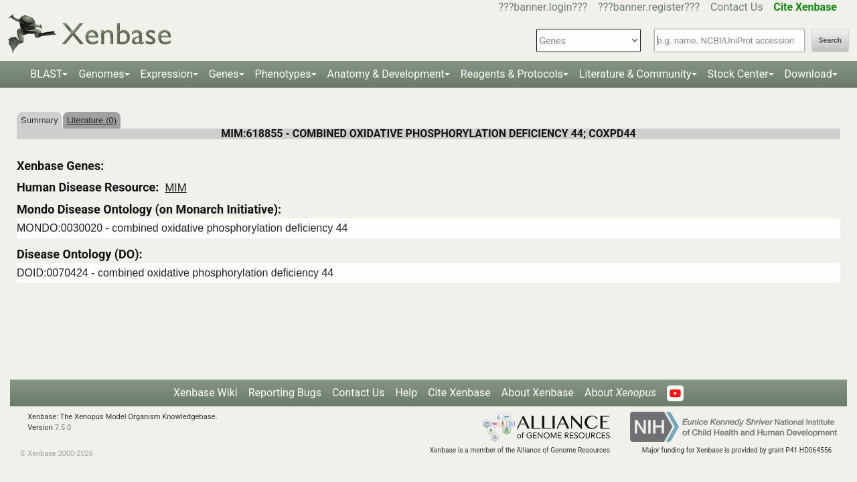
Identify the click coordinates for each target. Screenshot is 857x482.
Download (808, 74)
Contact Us (736, 7)
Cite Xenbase (459, 392)
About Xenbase (537, 392)
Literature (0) (91, 120)
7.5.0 (63, 427)
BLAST (46, 74)
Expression (167, 74)
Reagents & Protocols (512, 74)
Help (406, 392)
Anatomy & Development (386, 74)
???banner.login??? (543, 7)
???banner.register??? (649, 7)
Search (830, 40)
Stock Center (738, 74)
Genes (224, 74)
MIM (175, 187)
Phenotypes (283, 74)
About (620, 392)
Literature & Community (635, 74)
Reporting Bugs (284, 392)
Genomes (101, 74)
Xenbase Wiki (205, 392)
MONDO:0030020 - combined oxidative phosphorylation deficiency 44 (182, 228)
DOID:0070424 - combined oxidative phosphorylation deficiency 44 (175, 272)
